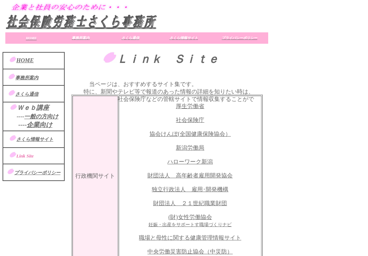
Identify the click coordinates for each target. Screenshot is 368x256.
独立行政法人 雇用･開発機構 (190, 189)
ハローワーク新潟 (190, 162)
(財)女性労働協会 (190, 217)
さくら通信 (26, 94)
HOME (25, 60)
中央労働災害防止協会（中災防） (190, 252)
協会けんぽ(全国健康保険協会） (190, 134)
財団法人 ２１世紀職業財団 (190, 203)
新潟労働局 (190, 148)
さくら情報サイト (34, 139)
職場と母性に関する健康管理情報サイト (190, 238)
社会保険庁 (190, 120)
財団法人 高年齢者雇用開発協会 (190, 175)
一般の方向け (41, 116)
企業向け (39, 124)
